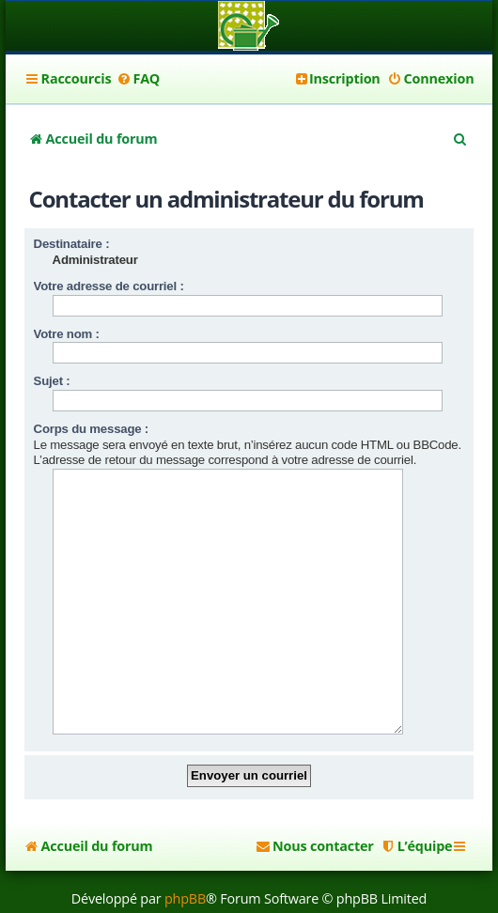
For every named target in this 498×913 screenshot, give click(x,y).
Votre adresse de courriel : (109, 286)
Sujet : (52, 381)
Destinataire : (72, 244)
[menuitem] (138, 79)
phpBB (185, 869)
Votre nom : (67, 334)
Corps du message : (91, 429)
